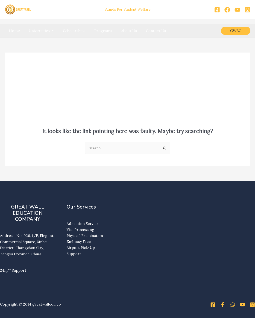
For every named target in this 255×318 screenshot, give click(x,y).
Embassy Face (79, 241)
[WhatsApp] (232, 304)
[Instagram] (247, 10)
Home (13, 30)
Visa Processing (80, 229)
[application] (50, 31)
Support (74, 254)
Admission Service (83, 223)
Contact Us (148, 30)
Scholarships (71, 30)
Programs (98, 30)
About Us (123, 30)
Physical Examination (85, 235)
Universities (39, 31)
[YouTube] (237, 10)
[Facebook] (217, 10)
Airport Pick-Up (81, 247)
